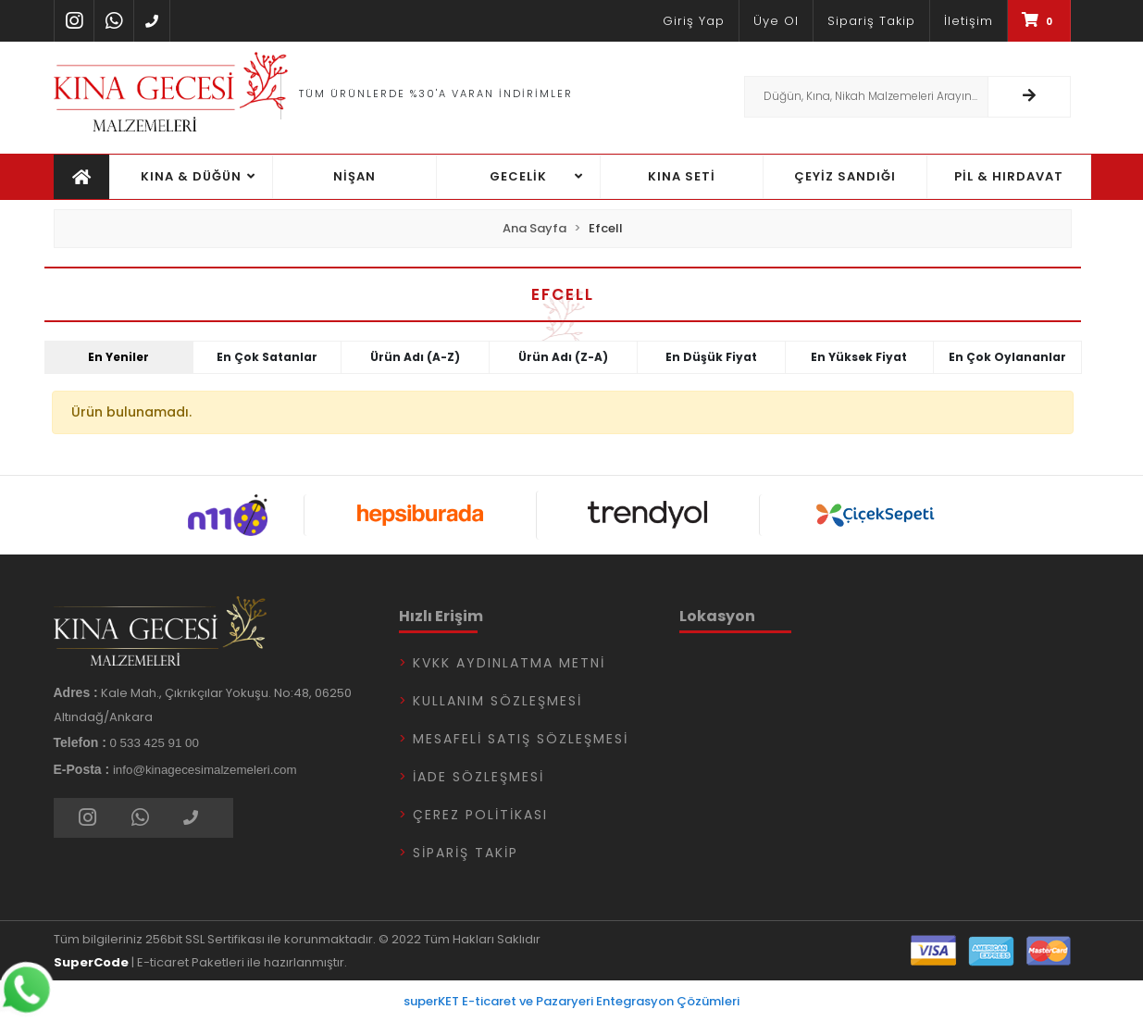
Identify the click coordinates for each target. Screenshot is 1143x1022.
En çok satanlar (267, 357)
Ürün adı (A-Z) (415, 357)
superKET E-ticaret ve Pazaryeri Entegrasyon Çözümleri (571, 1001)
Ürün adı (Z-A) (563, 357)
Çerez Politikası (480, 814)
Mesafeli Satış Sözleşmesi (520, 738)
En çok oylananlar (1007, 357)
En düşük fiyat (711, 357)
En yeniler (118, 357)
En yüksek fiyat (859, 357)
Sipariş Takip (465, 852)
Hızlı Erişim (441, 616)
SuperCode (91, 962)
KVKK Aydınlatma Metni (509, 663)
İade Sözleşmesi (478, 776)
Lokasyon (717, 616)
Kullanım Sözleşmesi (497, 701)
